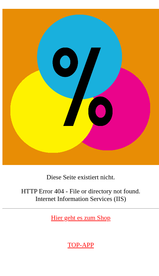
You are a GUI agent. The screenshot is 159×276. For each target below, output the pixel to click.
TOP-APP (81, 245)
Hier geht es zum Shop (80, 217)
